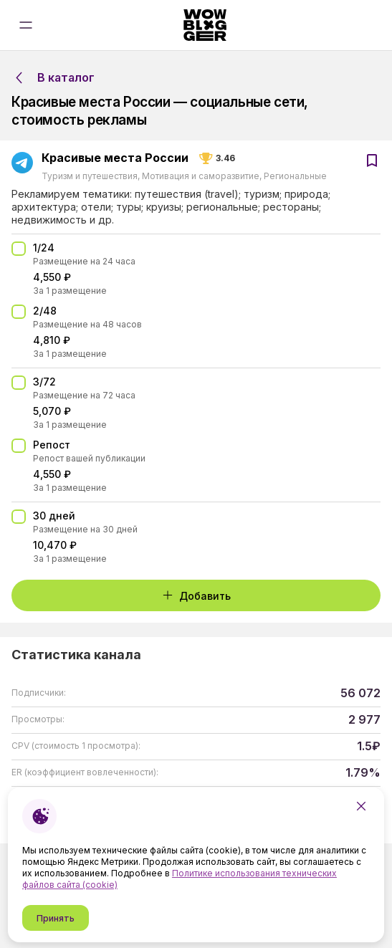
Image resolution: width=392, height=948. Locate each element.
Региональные (294, 176)
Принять (56, 918)
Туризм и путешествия (91, 176)
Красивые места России (115, 158)
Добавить (196, 596)
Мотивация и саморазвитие (201, 176)
